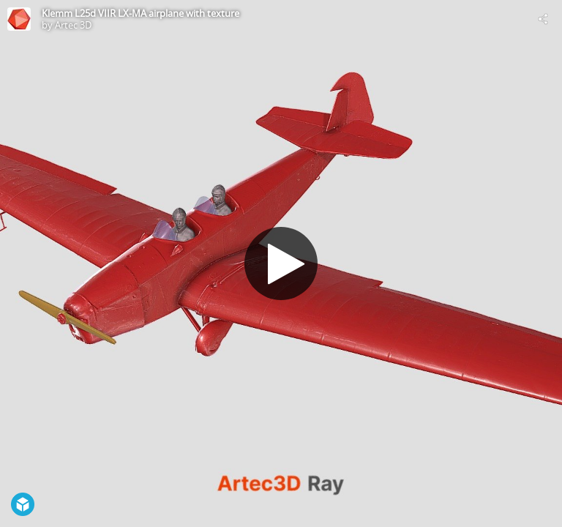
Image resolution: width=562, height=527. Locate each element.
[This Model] (19, 19)
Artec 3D (73, 24)
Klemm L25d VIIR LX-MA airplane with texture (140, 13)
